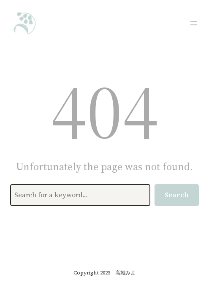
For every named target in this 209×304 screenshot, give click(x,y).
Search (177, 194)
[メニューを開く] (194, 23)
